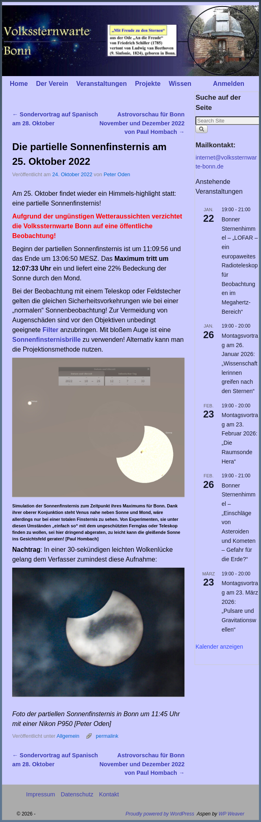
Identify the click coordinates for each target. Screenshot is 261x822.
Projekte (147, 83)
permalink (107, 736)
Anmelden (228, 83)
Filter (51, 329)
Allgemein (68, 736)
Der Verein (52, 83)
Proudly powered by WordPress (159, 814)
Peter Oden (116, 174)
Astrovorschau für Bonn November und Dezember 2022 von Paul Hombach (141, 123)
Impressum (40, 794)
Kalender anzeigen (219, 646)
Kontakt (109, 794)
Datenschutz (77, 794)
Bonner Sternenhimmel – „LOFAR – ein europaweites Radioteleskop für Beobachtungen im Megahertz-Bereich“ (240, 265)
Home (19, 83)
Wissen (180, 83)
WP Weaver (231, 814)
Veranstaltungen (101, 83)
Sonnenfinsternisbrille (46, 339)
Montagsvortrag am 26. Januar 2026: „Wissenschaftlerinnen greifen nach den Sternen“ (240, 363)
